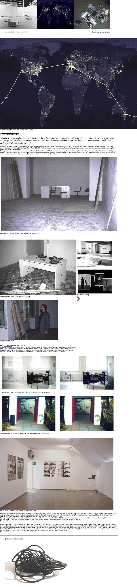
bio (98, 32)
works (107, 32)
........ (68, 530)
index (102, 32)
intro (94, 32)
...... (81, 519)
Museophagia (8, 346)
